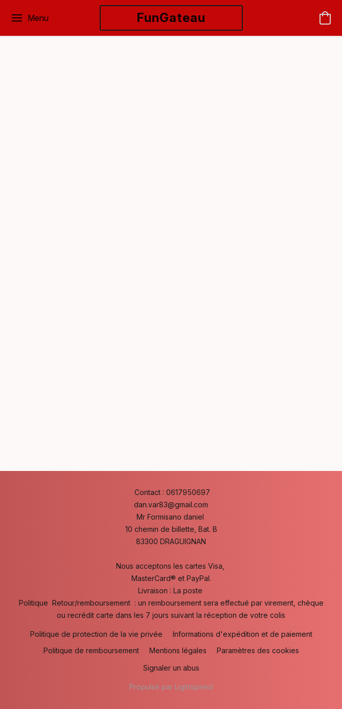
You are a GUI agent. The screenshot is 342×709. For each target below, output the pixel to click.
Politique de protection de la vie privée (96, 634)
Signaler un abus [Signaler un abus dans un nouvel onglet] (171, 667)
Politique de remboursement (91, 650)
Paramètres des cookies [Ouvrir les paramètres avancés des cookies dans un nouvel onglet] (258, 650)
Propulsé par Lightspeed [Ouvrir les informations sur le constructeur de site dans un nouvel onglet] (171, 686)
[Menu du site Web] (29, 18)
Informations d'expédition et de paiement (242, 634)
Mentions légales (178, 650)
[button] (171, 18)
